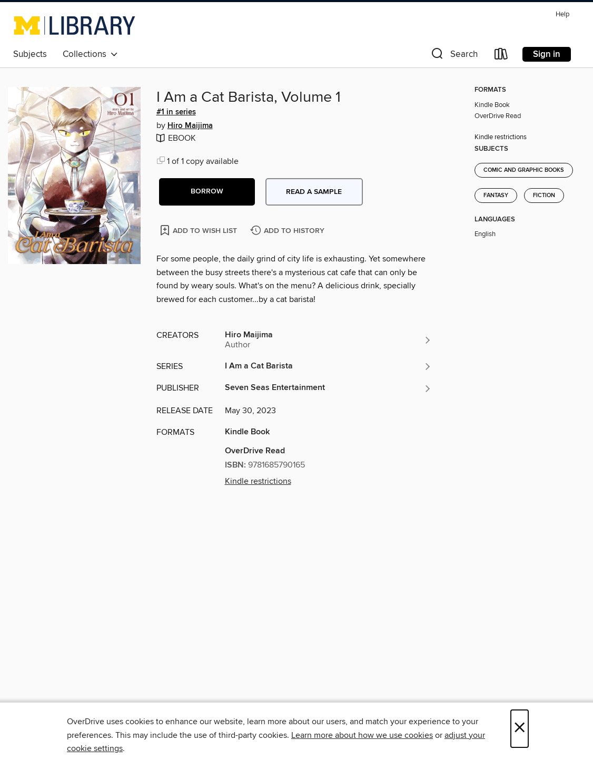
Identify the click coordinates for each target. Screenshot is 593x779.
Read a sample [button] (314, 192)
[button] (453, 56)
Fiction (544, 195)
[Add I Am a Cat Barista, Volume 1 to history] (288, 231)
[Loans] (501, 56)
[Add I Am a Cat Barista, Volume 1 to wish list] (199, 230)
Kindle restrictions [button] (258, 481)
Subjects (30, 54)
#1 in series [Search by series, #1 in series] (176, 112)
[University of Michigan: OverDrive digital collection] (74, 25)
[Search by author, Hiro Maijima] (328, 340)
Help (562, 14)
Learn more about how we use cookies (362, 735)
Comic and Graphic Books (523, 170)
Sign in (546, 54)
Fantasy (495, 195)
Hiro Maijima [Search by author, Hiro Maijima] (190, 126)
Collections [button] (90, 54)
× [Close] (519, 728)
